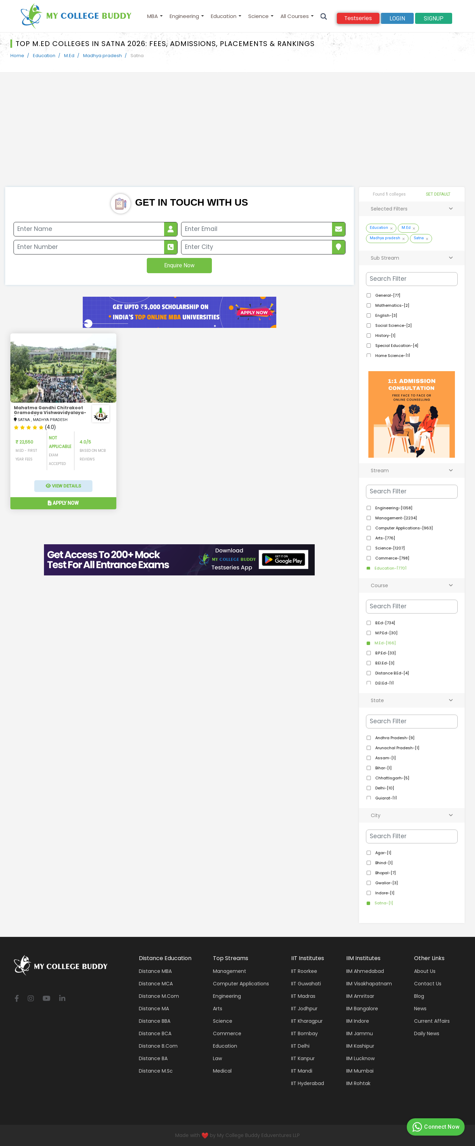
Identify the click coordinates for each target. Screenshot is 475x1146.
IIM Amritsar (360, 996)
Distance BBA (154, 1021)
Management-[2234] (395, 518)
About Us (425, 971)
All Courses (294, 16)
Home (17, 55)
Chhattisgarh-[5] (391, 778)
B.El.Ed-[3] (384, 663)
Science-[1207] (389, 548)
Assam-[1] (385, 758)
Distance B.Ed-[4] (391, 673)
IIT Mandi (301, 1070)
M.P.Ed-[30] (385, 633)
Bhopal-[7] (385, 873)
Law (217, 1058)
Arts (217, 1008)
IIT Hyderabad (307, 1083)
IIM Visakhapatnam (369, 983)
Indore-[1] (384, 893)
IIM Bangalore (362, 1008)
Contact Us (427, 983)
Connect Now (434, 1127)
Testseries (358, 18)
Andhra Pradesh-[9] (394, 738)
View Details (63, 486)
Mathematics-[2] (391, 305)
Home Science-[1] (392, 355)
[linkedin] (62, 999)
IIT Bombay (304, 1033)
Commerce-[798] (391, 558)
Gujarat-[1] (385, 798)
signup (433, 18)
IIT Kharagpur (307, 1021)
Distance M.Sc (156, 1070)
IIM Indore (357, 1021)
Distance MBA (155, 971)
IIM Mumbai (360, 1070)
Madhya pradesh (102, 55)
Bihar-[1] (383, 768)
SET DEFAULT (438, 194)
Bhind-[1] (383, 863)
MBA (152, 16)
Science (258, 16)
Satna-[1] (383, 903)
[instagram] (31, 999)
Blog (419, 996)
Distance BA (153, 1058)
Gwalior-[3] (386, 883)
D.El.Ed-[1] (384, 683)
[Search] (324, 16)
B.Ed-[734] (384, 623)
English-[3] (385, 315)
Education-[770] (390, 568)
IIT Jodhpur (304, 1008)
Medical (222, 1070)
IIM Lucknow (360, 1058)
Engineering (184, 16)
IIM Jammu (359, 1033)
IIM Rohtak (358, 1083)
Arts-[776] (384, 538)
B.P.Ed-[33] (385, 653)
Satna (419, 238)
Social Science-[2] (393, 325)
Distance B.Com (158, 1045)
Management (229, 971)
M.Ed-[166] (385, 643)
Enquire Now (179, 265)
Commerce (227, 1033)
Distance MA (154, 1008)
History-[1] (384, 335)
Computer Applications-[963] (403, 528)
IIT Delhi (300, 1045)
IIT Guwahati (306, 983)
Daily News (426, 1033)
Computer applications (241, 983)
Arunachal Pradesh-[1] (396, 748)
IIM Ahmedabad (365, 971)
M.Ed (69, 55)
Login (397, 18)
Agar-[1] (382, 853)
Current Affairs (432, 1021)
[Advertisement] (237, 135)
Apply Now (63, 503)
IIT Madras (303, 996)
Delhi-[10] (384, 788)
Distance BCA (155, 1033)
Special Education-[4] (396, 345)
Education (223, 16)
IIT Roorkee (304, 971)
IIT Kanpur (303, 1058)
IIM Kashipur (360, 1045)
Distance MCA (156, 983)
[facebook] (17, 999)
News (420, 1008)
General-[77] (387, 295)
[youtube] (47, 999)
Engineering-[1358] (393, 508)
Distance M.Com (159, 996)
